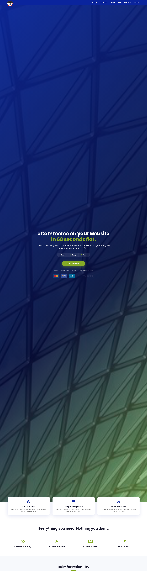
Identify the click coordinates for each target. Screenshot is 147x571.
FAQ (119, 2)
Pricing (112, 2)
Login (136, 2)
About (94, 2)
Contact (103, 2)
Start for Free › (73, 263)
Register (127, 2)
